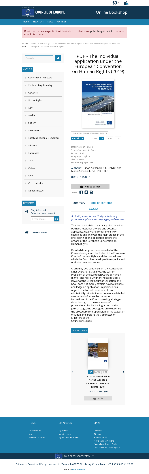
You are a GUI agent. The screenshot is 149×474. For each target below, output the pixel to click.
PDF (101, 138)
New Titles (38, 21)
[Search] (39, 58)
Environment (34, 130)
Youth (31, 160)
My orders (63, 430)
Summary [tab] (79, 203)
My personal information (69, 437)
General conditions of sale (105, 444)
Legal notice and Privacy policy (107, 447)
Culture (31, 168)
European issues (36, 190)
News (50, 21)
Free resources (100, 437)
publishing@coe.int (101, 31)
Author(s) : (77, 167)
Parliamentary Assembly (40, 85)
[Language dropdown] (102, 3)
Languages (33, 152)
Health (31, 115)
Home (26, 21)
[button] (123, 371)
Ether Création (78, 469)
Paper (97, 372)
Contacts (98, 430)
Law (30, 107)
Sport (31, 175)
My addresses (65, 434)
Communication (36, 183)
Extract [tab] (93, 208)
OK (56, 218)
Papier (109, 138)
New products (35, 430)
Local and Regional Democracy (43, 137)
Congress (33, 92)
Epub (118, 138)
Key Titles (61, 21)
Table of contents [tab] (100, 203)
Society (32, 122)
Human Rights (35, 100)
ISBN (73, 147)
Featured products (37, 437)
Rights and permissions (104, 441)
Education (33, 145)
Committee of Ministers (40, 77)
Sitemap (97, 434)
